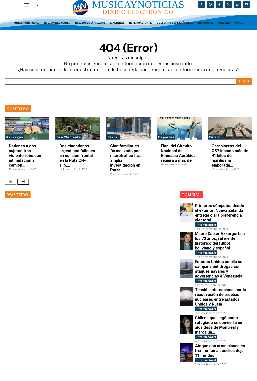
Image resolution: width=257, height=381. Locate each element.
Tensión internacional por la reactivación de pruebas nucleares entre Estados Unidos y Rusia (220, 298)
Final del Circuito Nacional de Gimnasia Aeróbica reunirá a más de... (178, 153)
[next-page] (23, 182)
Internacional (208, 224)
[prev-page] (10, 182)
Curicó (214, 137)
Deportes (166, 137)
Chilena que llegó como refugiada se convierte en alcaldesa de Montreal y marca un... (218, 327)
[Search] (244, 81)
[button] (36, 5)
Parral (113, 137)
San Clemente (69, 137)
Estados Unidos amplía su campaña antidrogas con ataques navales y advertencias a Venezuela (218, 270)
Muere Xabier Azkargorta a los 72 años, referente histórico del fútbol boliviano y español (220, 241)
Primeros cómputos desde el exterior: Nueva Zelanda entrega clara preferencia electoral (219, 212)
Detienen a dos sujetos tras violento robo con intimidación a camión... (25, 156)
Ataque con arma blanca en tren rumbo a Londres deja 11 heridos (220, 353)
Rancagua (14, 137)
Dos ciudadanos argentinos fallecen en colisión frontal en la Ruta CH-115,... (77, 156)
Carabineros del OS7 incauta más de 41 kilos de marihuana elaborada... (230, 156)
